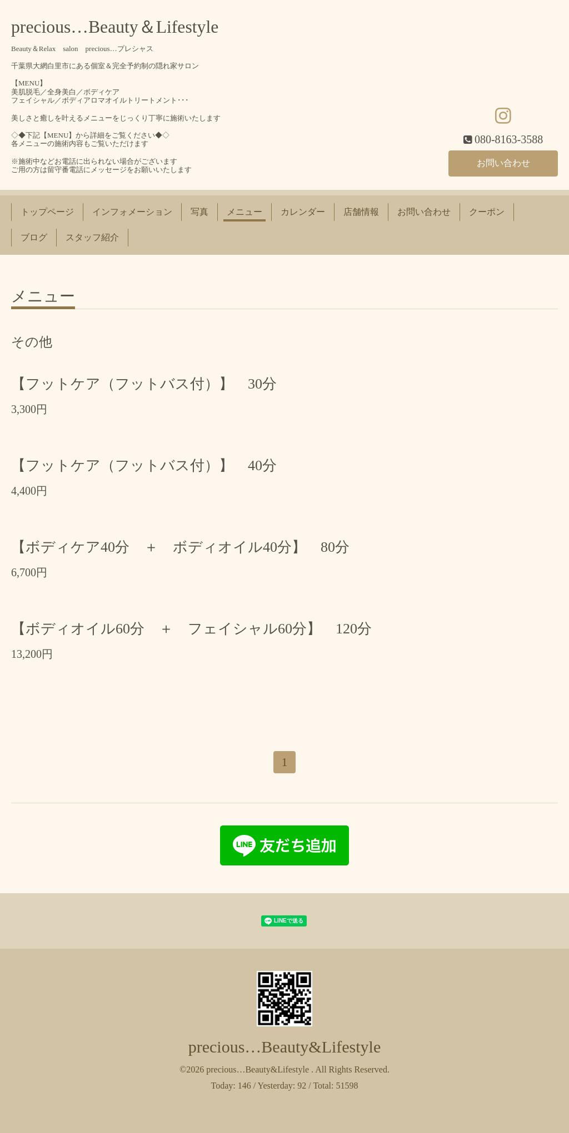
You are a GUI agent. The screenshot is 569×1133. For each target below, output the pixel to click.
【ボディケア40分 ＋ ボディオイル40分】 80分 (180, 547)
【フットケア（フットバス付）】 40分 (144, 465)
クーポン (487, 211)
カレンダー (303, 211)
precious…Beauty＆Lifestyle (114, 27)
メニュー (244, 211)
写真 (199, 211)
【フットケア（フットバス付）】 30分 (144, 384)
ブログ (34, 237)
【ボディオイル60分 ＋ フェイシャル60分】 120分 (191, 629)
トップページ (47, 211)
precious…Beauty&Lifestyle (284, 1047)
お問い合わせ (503, 163)
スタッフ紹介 (92, 237)
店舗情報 (361, 211)
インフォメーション (132, 211)
